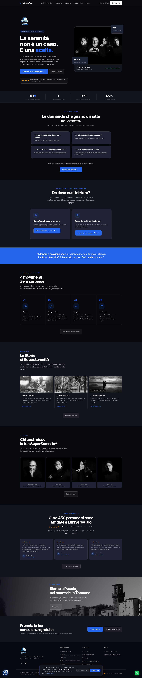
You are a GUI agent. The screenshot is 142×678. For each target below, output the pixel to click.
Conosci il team (71, 494)
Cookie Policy (28, 674)
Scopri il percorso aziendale (88, 233)
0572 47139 (85, 651)
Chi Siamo (68, 3)
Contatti (88, 3)
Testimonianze (78, 3)
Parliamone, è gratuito (71, 169)
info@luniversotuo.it (88, 654)
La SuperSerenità (47, 3)
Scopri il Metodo (56, 72)
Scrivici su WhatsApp (113, 629)
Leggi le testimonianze (71, 566)
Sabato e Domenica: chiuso (112, 654)
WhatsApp (85, 658)
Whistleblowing (38, 674)
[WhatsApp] (25, 663)
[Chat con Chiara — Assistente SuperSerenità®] (5, 672)
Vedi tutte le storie (71, 416)
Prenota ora (116, 3)
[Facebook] (21, 663)
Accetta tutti (95, 670)
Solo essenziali (82, 670)
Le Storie (59, 3)
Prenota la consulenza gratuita (34, 72)
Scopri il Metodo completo (71, 331)
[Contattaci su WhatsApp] (137, 673)
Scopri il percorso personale (47, 231)
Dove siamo (56, 607)
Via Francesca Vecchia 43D (90, 661)
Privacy (22, 674)
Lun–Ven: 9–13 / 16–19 (110, 651)
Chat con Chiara (104, 3)
